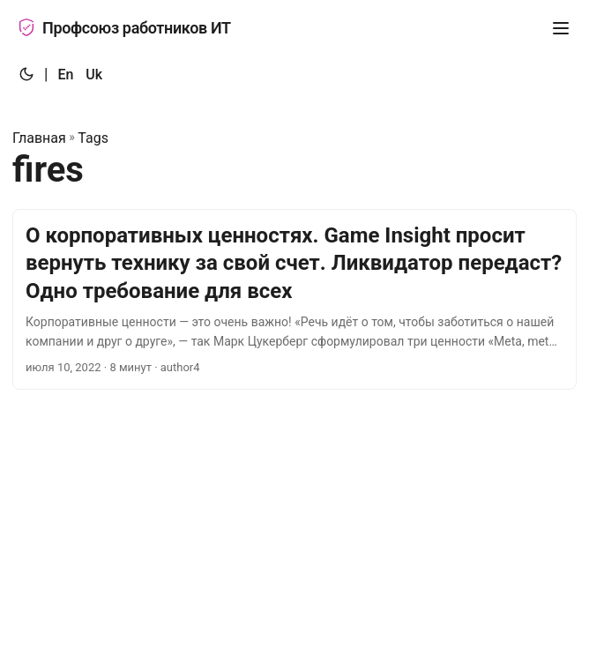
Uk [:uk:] (94, 74)
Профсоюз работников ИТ (124, 28)
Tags (93, 138)
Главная (39, 138)
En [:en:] (65, 74)
